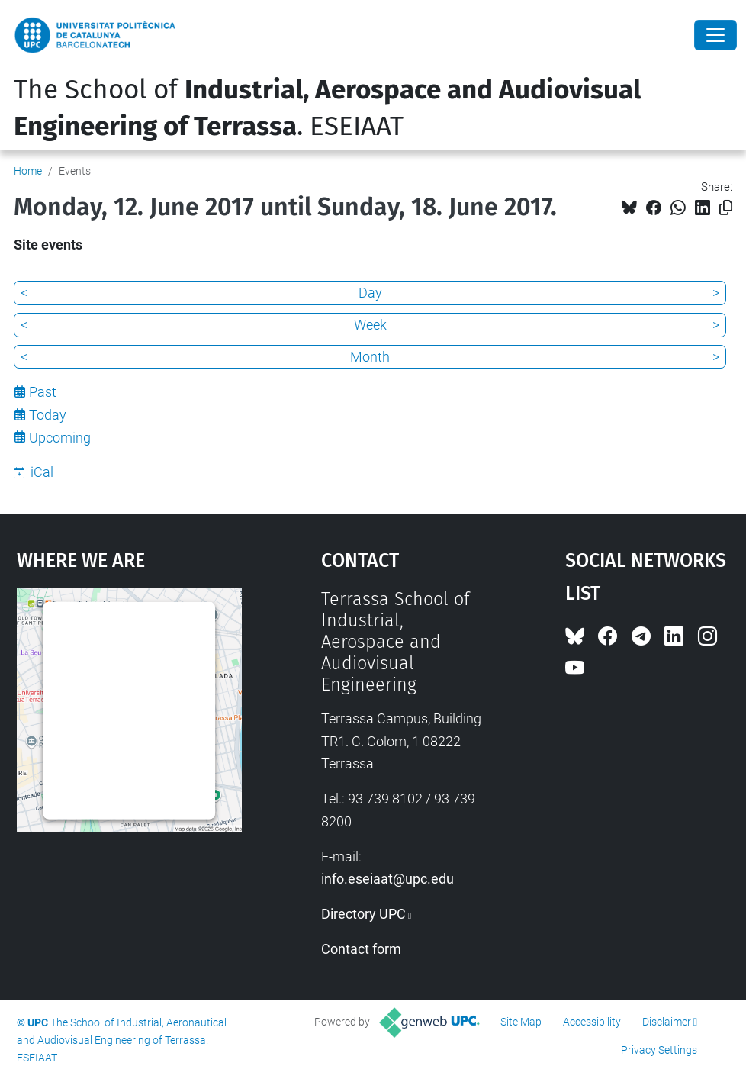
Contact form (361, 949)
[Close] (715, 35)
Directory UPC (363, 914)
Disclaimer (666, 1022)
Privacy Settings (659, 1050)
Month (370, 357)
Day (370, 293)
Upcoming (60, 438)
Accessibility (592, 1022)
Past (42, 392)
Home (28, 171)
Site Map (521, 1022)
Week (370, 325)
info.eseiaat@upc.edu (387, 879)
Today (47, 415)
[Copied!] (725, 208)
